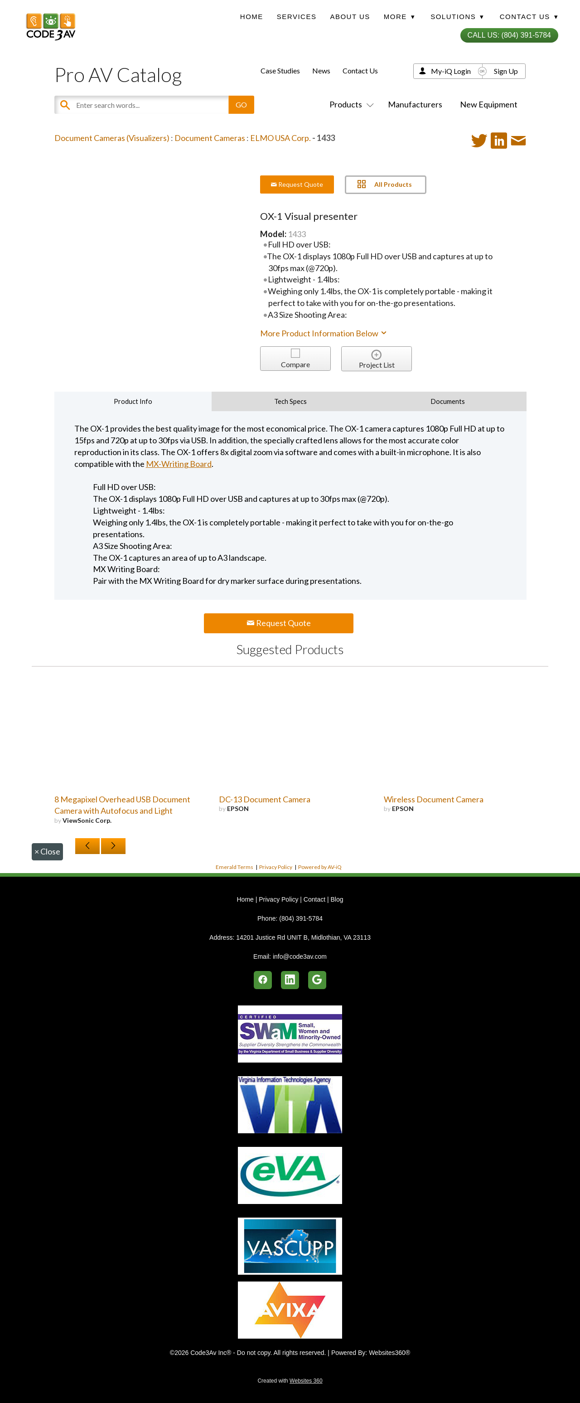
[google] (317, 980)
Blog (336, 899)
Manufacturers (415, 104)
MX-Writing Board (179, 464)
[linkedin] (290, 980)
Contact (314, 899)
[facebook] (263, 980)
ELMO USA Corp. (280, 138)
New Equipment (488, 104)
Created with (289, 1381)
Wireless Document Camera (433, 799)
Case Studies (280, 70)
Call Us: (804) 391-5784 (509, 35)
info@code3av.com (300, 956)
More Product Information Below (324, 333)
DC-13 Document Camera (264, 799)
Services (297, 16)
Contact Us (360, 70)
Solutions (457, 16)
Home (251, 16)
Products (349, 104)
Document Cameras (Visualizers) (111, 138)
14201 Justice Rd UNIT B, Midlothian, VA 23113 (303, 937)
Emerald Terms (234, 867)
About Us (350, 16)
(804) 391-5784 (301, 918)
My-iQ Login (451, 71)
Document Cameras (209, 138)
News (321, 70)
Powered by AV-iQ (320, 867)
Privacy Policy (275, 867)
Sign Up (506, 71)
